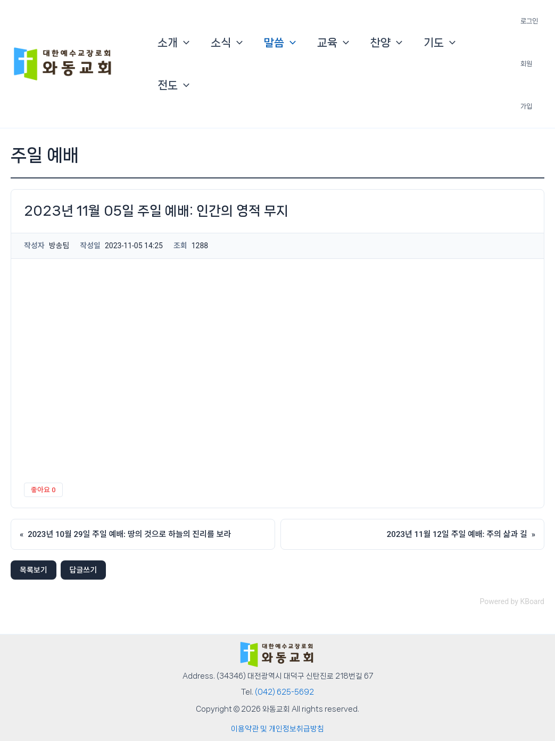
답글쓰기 (83, 570)
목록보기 (33, 570)
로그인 (529, 21)
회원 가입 (526, 85)
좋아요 (43, 490)
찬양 (386, 42)
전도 (173, 85)
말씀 (280, 42)
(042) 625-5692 (284, 692)
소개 (173, 42)
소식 (227, 42)
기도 (439, 42)
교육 (333, 42)
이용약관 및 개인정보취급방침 (277, 728)
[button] (183, 42)
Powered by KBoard (511, 601)
